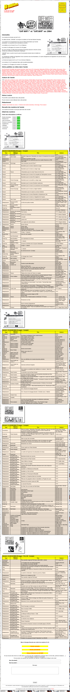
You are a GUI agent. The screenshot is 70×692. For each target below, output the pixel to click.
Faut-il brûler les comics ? (13, 104)
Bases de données (62, 4)
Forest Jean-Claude (21, 84)
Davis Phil (52, 82)
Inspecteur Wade (54, 71)
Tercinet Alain (64, 91)
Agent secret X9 (29, 69)
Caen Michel (33, 81)
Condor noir (46, 70)
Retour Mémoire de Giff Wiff (35, 653)
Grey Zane (4, 87)
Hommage (37, 104)
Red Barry (65, 74)
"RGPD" (52, 690)
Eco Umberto (43, 83)
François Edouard (50, 84)
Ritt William (14, 90)
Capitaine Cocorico (24, 70)
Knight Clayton (47, 87)
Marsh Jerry (60, 88)
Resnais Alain (60, 89)
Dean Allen (4, 83)
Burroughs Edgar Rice (24, 81)
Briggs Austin (15, 81)
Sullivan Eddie (57, 91)
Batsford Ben (50, 79)
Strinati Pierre (42, 91)
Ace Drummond (5, 69)
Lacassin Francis (13, 88)
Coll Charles (32, 82)
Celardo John (5, 82)
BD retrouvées (62, 8)
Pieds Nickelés (27, 74)
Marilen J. (54, 88)
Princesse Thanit (50, 74)
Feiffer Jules (60, 83)
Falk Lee (55, 83)
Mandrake (32, 72)
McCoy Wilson (9, 89)
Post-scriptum (43, 104)
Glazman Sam (9, 85)
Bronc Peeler (10, 70)
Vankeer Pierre (22, 93)
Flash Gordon (14, 71)
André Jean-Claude (23, 79)
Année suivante (35, 646)
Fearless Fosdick (6, 71)
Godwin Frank (16, 85)
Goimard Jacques (24, 85)
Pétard (21, 74)
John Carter (9, 72)
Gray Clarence (55, 85)
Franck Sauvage (21, 71)
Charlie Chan (40, 70)
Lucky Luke (27, 72)
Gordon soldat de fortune (36, 71)
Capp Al (54, 81)
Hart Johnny (20, 87)
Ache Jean (7, 79)
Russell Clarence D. (48, 90)
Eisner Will (49, 83)
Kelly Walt (40, 87)
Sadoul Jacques (57, 90)
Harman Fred (14, 87)
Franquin (57, 84)
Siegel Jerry (24, 91)
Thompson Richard (6, 93)
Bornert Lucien (8, 81)
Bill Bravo (47, 69)
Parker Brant (38, 89)
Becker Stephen (57, 79)
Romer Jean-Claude (38, 90)
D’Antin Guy (46, 82)
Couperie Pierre (39, 82)
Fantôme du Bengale (60, 70)
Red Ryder (4, 75)
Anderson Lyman (14, 79)
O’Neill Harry (32, 89)
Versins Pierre (29, 93)
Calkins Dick (39, 81)
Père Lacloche (16, 74)
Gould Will (39, 85)
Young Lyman (44, 93)
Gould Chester (32, 85)
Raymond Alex (53, 89)
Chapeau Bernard (13, 82)
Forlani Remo (29, 84)
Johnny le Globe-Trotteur (18, 72)
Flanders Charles (12, 84)
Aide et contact (62, 11)
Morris (26, 89)
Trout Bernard (15, 93)
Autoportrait (36, 69)
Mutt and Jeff (39, 72)
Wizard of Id (39, 75)
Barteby (44, 79)
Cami (44, 81)
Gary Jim (62, 84)
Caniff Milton (49, 81)
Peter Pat (4, 74)
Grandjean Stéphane (47, 85)
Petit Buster (9, 74)
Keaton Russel (34, 87)
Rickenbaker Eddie (6, 90)
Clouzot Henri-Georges (23, 82)
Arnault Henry (39, 79)
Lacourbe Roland (28, 88)
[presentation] (35, 679)
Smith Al (29, 91)
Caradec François (61, 81)
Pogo (33, 74)
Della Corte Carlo (12, 83)
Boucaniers (59, 69)
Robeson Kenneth (29, 90)
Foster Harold (42, 84)
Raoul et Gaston (58, 74)
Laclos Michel (20, 88)
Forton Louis (36, 84)
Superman (29, 75)
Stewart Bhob (35, 91)
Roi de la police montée (13, 75)
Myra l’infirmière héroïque (48, 72)
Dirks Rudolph (28, 83)
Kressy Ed (53, 87)
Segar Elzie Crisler (10, 91)
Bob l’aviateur (53, 69)
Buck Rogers (16, 70)
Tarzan (34, 75)
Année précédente (35, 649)
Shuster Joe (18, 91)
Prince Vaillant (42, 74)
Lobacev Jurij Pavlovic (46, 88)
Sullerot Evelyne (50, 91)
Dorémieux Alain (36, 83)
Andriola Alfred (32, 79)
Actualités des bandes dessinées (17, 69)
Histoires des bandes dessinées (26, 104)
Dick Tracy (52, 70)
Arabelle (4, 104)
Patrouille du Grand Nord (61, 72)
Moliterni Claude (21, 89)
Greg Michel (62, 85)
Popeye (36, 74)
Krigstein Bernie (60, 87)
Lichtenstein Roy (37, 88)
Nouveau (62, 3)
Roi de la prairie (23, 75)
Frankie (27, 71)
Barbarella (42, 69)
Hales (9, 87)
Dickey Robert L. (20, 83)
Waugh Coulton (37, 93)
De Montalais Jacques (60, 82)
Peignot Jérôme (45, 89)
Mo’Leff (15, 89)
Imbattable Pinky (46, 71)
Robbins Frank (20, 90)
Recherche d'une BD (62, 6)
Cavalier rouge (32, 70)
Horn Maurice (27, 87)
